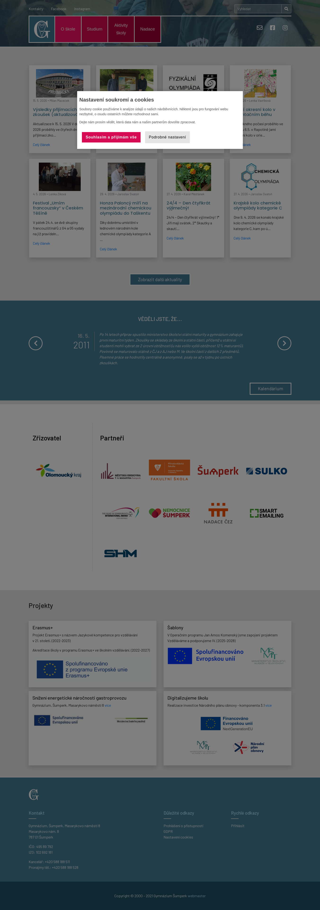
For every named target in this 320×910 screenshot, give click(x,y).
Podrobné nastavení (167, 137)
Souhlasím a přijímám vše (111, 137)
